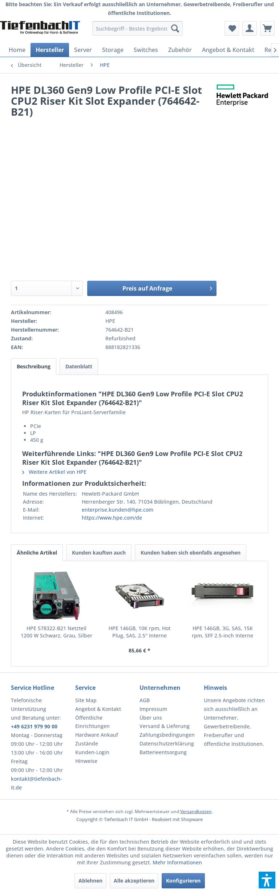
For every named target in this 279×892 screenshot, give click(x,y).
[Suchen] (175, 28)
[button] (267, 880)
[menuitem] (137, 28)
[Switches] (146, 50)
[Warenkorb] (267, 28)
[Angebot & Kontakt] (228, 50)
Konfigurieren (183, 880)
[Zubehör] (180, 50)
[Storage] (113, 50)
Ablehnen (90, 880)
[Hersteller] (50, 50)
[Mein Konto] (249, 28)
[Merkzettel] (232, 28)
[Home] (17, 50)
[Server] (83, 50)
